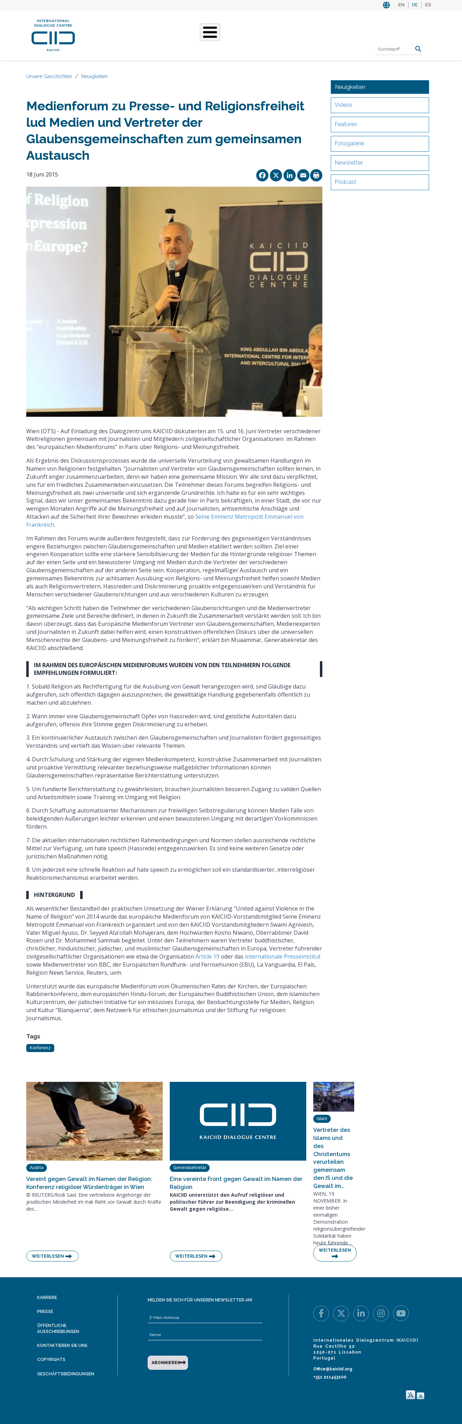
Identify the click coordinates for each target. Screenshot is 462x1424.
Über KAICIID (106, 34)
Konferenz (40, 1047)
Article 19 (207, 956)
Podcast (345, 182)
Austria (36, 1167)
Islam (322, 1118)
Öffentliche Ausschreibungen (58, 1328)
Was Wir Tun (149, 34)
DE (415, 4)
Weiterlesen (48, 1256)
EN (401, 4)
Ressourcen (321, 34)
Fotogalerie (349, 143)
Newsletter (349, 162)
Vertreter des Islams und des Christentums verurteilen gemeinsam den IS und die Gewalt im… (333, 1158)
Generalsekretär (189, 1167)
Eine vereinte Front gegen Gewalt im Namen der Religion (236, 1183)
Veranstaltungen (269, 34)
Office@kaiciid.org (332, 1369)
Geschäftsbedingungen (65, 1373)
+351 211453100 (329, 1377)
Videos (343, 105)
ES (428, 4)
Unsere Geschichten (205, 34)
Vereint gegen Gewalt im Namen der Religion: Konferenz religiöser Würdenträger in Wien (89, 1183)
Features (346, 124)
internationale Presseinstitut (283, 956)
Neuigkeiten (94, 76)
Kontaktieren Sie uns (62, 1345)
